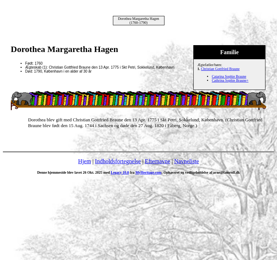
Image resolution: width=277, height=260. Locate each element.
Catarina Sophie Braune (229, 76)
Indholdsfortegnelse (118, 161)
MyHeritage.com (148, 172)
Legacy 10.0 (120, 172)
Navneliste (186, 161)
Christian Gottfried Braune (220, 69)
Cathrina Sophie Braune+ (230, 80)
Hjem (84, 161)
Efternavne (157, 161)
